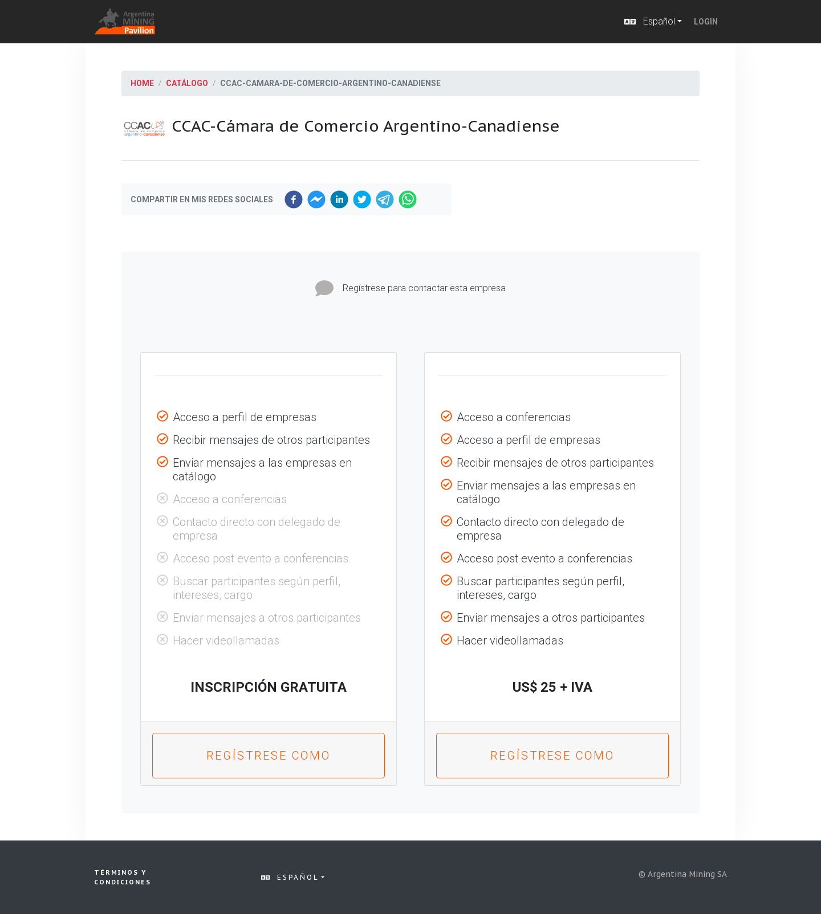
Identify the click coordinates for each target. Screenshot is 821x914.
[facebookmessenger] (316, 199)
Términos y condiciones (122, 877)
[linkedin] (339, 199)
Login (706, 21)
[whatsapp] (408, 199)
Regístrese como (268, 755)
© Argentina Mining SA (683, 874)
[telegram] (385, 199)
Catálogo (187, 83)
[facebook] (293, 199)
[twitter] (362, 199)
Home (142, 83)
